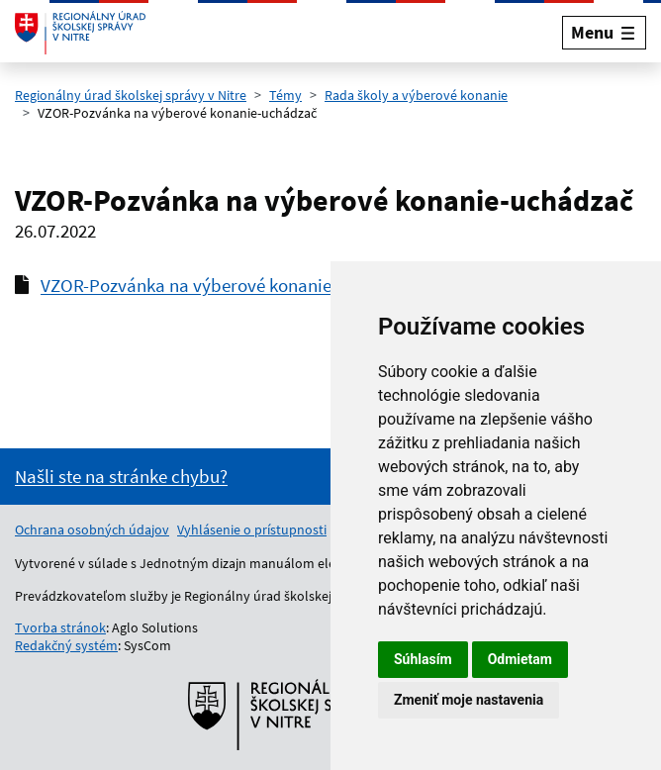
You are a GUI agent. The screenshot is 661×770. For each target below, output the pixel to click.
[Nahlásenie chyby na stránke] (121, 476)
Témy (285, 95)
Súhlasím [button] (423, 659)
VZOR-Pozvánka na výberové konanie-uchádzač (227, 285)
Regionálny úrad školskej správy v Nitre (130, 95)
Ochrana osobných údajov (92, 529)
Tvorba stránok (60, 627)
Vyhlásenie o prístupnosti (252, 529)
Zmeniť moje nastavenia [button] (468, 700)
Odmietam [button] (520, 659)
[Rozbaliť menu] (604, 32)
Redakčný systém (66, 645)
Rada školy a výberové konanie (416, 95)
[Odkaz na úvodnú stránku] (80, 32)
